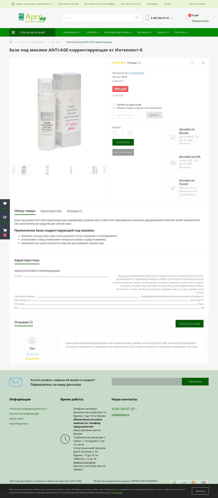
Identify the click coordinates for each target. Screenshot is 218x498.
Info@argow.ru (120, 414)
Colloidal (92, 32)
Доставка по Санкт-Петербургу (100, 3)
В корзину (123, 142)
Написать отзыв (189, 324)
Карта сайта (16, 418)
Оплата (167, 3)
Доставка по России (131, 3)
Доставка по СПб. (190, 156)
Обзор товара (24, 211)
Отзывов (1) (74, 211)
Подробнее (116, 492)
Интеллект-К (137, 72)
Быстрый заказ (123, 152)
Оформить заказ (200, 20)
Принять (200, 491)
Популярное (72, 32)
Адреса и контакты (84, 462)
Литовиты (144, 32)
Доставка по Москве (69, 3)
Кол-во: (116, 127)
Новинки (69, 40)
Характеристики (51, 211)
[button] (32, 4)
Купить (154, 115)
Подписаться (195, 381)
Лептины (181, 32)
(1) (139, 62)
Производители (18, 423)
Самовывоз (152, 3)
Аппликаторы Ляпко (118, 32)
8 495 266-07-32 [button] (124, 409)
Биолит (163, 32)
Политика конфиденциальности (28, 408)
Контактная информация (24, 413)
